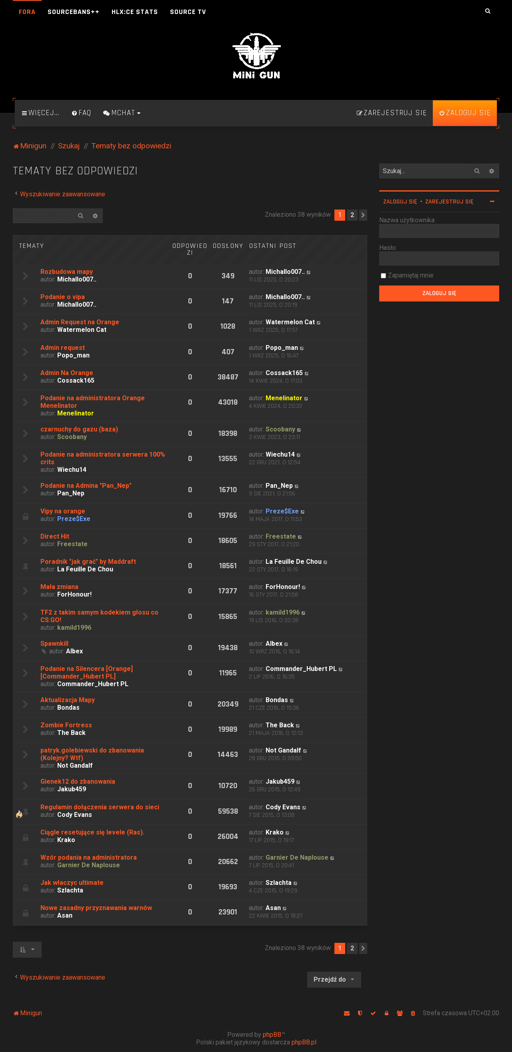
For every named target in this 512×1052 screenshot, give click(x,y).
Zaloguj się (400, 202)
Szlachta (70, 890)
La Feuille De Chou (85, 569)
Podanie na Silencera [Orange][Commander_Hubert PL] (86, 672)
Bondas (68, 707)
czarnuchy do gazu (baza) (79, 429)
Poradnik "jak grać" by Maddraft (88, 561)
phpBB (272, 1034)
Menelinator (75, 413)
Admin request (62, 347)
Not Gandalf (75, 765)
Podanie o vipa (62, 297)
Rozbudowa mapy (66, 271)
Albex (74, 651)
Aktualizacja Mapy (67, 700)
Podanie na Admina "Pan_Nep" (86, 485)
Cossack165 (75, 380)
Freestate (72, 544)
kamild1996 (74, 627)
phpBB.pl (304, 1042)
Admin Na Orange (66, 373)
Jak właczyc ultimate (72, 882)
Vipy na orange (62, 511)
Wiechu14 (71, 469)
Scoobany (72, 437)
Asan (64, 915)
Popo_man (73, 355)
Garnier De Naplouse (88, 865)
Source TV (188, 11)
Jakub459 (71, 789)
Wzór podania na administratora (88, 857)
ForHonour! (74, 594)
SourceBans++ (74, 11)
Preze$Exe (73, 519)
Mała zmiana (59, 587)
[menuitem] (81, 113)
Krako (66, 840)
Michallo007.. (76, 279)
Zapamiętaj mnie (411, 275)
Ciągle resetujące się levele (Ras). (92, 832)
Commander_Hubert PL (92, 684)
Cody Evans (74, 814)
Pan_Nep (70, 493)
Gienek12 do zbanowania (77, 781)
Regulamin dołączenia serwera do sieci (99, 807)
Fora (27, 11)
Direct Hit (54, 536)
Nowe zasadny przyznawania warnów (96, 908)
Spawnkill (54, 643)
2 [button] (352, 215)
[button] (363, 215)
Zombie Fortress (66, 725)
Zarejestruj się (449, 202)
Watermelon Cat (81, 329)
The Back (71, 733)
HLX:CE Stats (135, 11)
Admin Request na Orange (79, 322)
